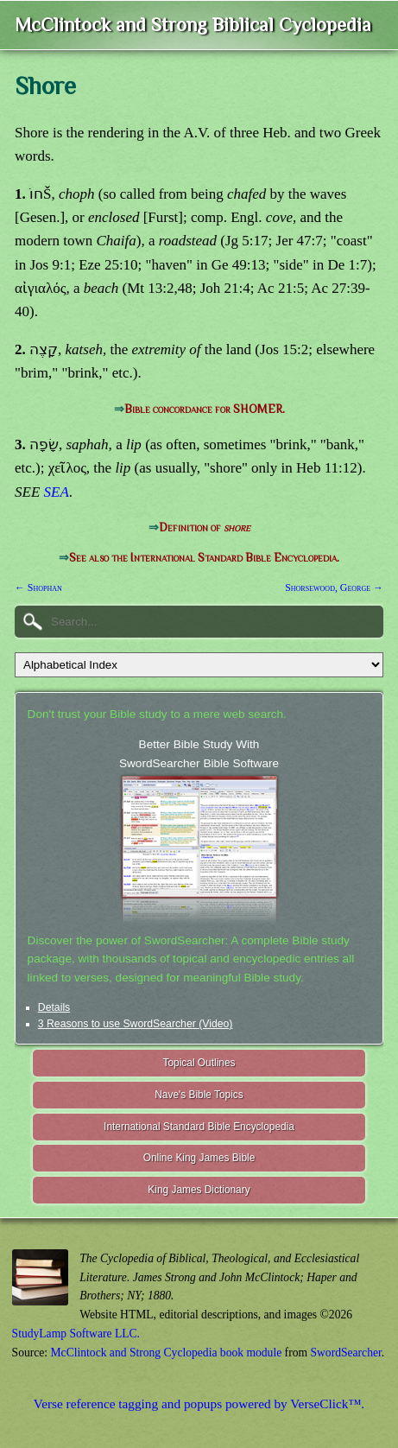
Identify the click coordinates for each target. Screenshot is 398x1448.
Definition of (204, 527)
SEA (56, 492)
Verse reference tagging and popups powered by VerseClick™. (199, 1403)
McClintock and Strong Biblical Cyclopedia (193, 24)
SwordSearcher (345, 1352)
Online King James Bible (199, 1158)
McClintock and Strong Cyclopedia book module (166, 1352)
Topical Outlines (199, 1063)
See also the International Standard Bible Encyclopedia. (204, 557)
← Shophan (38, 587)
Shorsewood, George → (334, 587)
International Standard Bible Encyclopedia (199, 1127)
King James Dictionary (199, 1190)
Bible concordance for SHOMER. (204, 409)
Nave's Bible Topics (199, 1095)
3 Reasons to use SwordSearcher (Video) (135, 1024)
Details (54, 1007)
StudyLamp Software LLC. (76, 1333)
